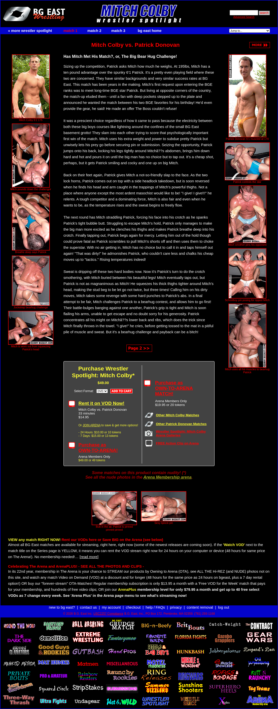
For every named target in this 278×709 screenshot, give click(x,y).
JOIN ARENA (91, 425)
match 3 (118, 31)
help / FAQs (155, 607)
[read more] (89, 557)
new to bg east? (62, 607)
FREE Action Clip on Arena (177, 443)
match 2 (94, 31)
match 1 (70, 31)
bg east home (149, 31)
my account (111, 607)
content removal (200, 607)
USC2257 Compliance (108, 613)
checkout (133, 607)
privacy (176, 607)
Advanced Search (243, 16)
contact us (88, 607)
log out (223, 607)
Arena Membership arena (167, 477)
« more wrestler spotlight (30, 31)
